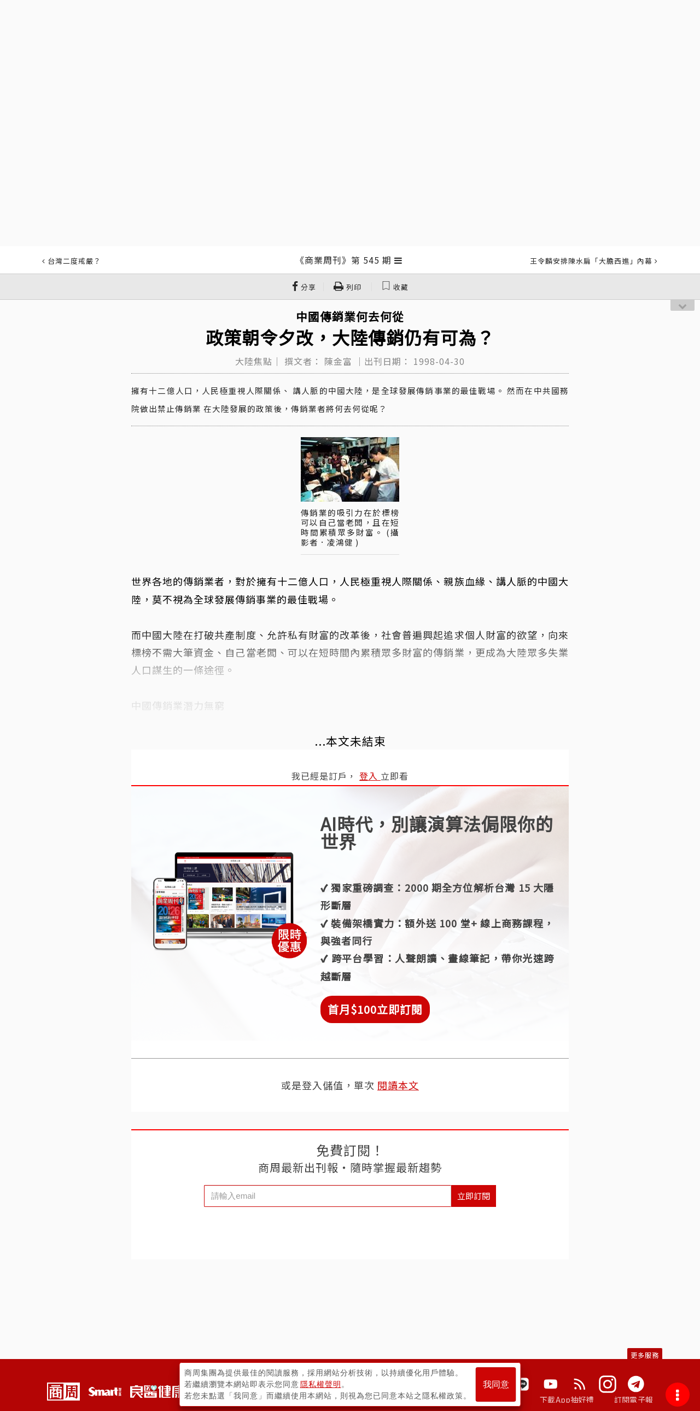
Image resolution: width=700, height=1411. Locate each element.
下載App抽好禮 (567, 1399)
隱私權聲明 (320, 1384)
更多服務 (645, 1355)
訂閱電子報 (633, 1399)
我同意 (496, 1384)
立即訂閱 (473, 1195)
